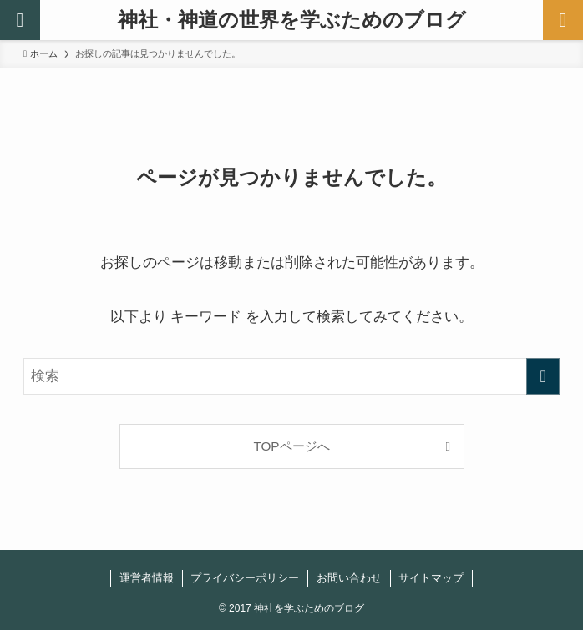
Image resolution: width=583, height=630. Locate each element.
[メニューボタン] (563, 20)
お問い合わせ (349, 578)
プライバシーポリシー (244, 578)
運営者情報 (146, 578)
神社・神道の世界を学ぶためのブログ (292, 20)
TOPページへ (291, 446)
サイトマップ (431, 578)
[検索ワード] (291, 376)
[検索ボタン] (20, 20)
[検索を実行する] (543, 376)
